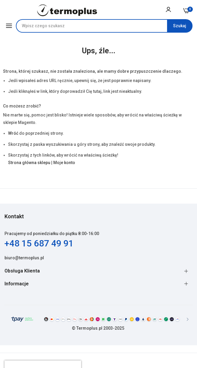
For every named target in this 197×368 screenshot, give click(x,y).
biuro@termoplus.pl (24, 257)
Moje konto (64, 162)
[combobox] (104, 26)
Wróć (13, 133)
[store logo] (67, 10)
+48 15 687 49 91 (39, 243)
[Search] (179, 26)
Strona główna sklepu (29, 162)
